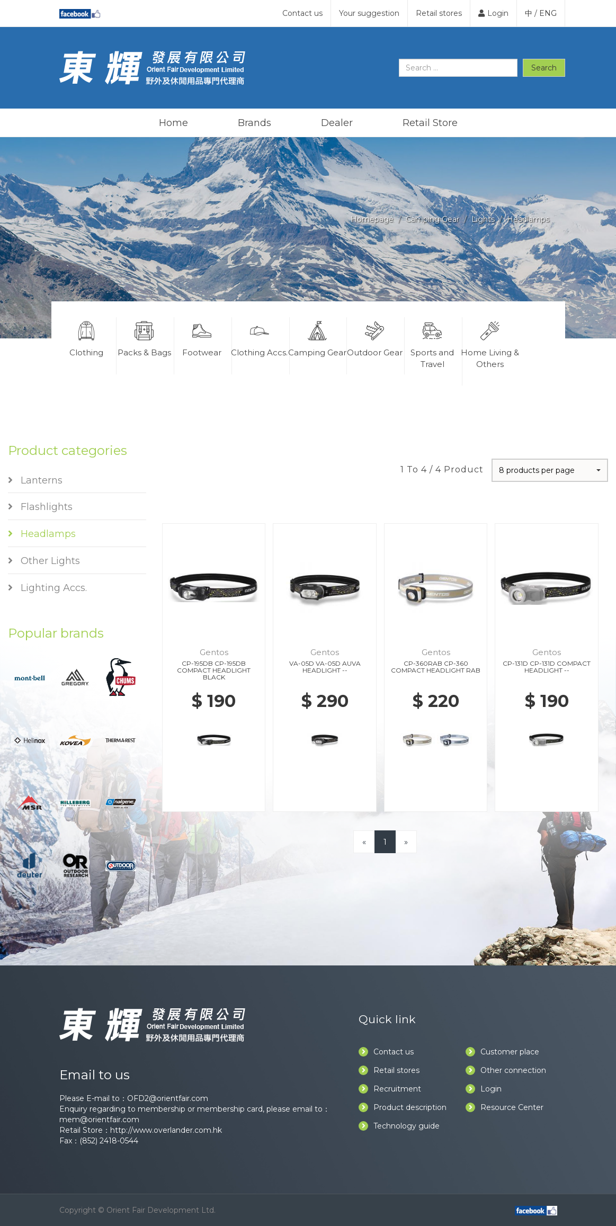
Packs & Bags (144, 337)
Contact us (302, 13)
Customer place (502, 1052)
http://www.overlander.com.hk (166, 1130)
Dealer (337, 123)
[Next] (406, 841)
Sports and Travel (432, 343)
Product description (403, 1107)
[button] (550, 470)
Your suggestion (369, 13)
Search (544, 68)
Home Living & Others (490, 343)
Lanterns (35, 480)
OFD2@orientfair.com (167, 1098)
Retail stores (439, 13)
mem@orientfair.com (99, 1119)
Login (493, 13)
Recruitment (390, 1089)
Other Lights (44, 561)
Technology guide (399, 1126)
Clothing (87, 337)
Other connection (506, 1070)
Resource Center (504, 1107)
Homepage (372, 219)
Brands (254, 123)
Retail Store (430, 123)
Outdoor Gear (374, 337)
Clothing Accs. (259, 337)
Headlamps (528, 219)
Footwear (201, 337)
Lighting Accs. (47, 588)
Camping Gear (432, 219)
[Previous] (364, 841)
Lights (483, 219)
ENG (548, 13)
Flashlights (40, 507)
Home (173, 123)
